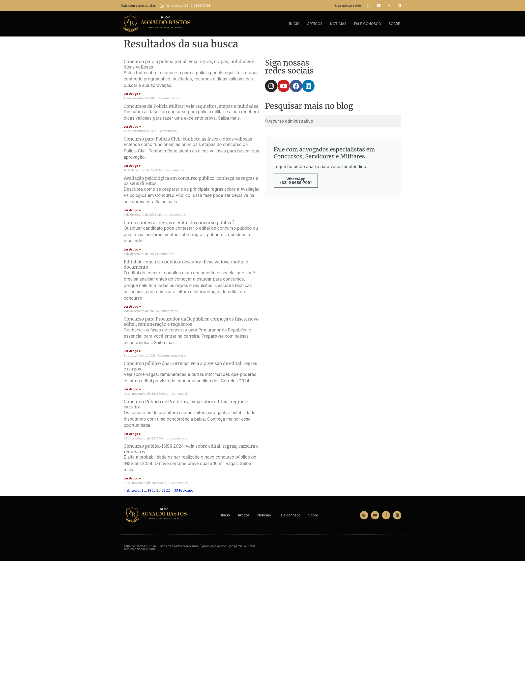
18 (149, 490)
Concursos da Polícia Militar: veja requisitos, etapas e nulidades (191, 106)
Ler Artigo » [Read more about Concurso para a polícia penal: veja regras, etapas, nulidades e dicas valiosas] (132, 94)
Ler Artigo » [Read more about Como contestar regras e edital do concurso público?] (132, 249)
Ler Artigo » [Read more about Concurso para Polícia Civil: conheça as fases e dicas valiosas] (132, 166)
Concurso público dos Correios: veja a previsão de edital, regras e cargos (190, 366)
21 (163, 490)
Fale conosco (367, 24)
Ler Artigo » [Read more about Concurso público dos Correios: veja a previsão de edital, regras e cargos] (132, 389)
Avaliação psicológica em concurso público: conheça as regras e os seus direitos (191, 180)
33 (176, 490)
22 (168, 490)
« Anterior (132, 490)
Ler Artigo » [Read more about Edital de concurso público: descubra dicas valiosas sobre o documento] (132, 306)
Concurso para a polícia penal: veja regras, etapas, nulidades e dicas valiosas (189, 64)
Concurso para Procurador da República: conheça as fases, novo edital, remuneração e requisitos (191, 321)
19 (154, 490)
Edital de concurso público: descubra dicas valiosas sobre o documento (186, 264)
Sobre (394, 24)
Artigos (314, 24)
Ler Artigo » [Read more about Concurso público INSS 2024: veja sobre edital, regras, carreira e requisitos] (132, 478)
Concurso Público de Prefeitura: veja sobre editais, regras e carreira (186, 404)
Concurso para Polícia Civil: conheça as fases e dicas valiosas (188, 139)
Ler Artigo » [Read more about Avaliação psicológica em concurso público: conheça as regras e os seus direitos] (132, 210)
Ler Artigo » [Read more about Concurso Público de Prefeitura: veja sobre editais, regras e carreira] (132, 434)
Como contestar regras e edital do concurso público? (179, 222)
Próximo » (188, 490)
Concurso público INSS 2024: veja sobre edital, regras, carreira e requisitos (191, 448)
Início (294, 24)
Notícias (338, 24)
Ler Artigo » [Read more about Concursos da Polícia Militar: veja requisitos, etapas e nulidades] (132, 126)
